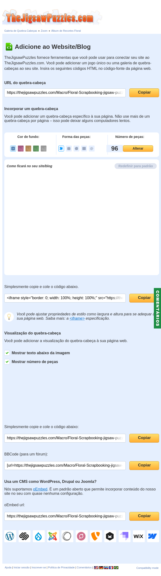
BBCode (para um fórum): (26, 454)
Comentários (84, 567)
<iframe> (77, 318)
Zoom (44, 30)
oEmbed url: (14, 505)
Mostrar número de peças (31, 361)
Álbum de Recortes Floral (66, 30)
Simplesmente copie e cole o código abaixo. (41, 287)
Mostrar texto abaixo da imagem (37, 353)
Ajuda (8, 567)
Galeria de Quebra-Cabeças (20, 30)
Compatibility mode (147, 567)
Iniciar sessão (22, 567)
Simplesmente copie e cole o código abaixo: (41, 427)
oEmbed (40, 489)
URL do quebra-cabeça (25, 83)
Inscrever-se (39, 567)
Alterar (138, 148)
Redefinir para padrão (135, 166)
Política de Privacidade (61, 567)
